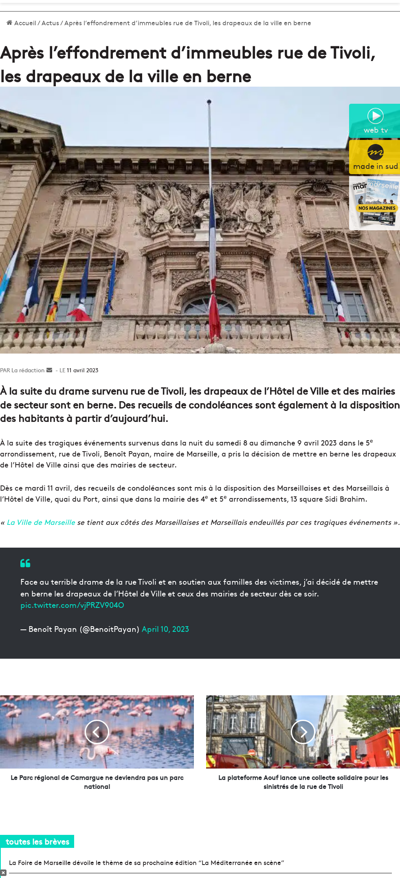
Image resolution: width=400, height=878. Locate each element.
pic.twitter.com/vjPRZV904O (72, 604)
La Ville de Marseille (39, 522)
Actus (50, 22)
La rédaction (28, 370)
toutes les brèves (37, 841)
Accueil (21, 22)
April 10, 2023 (165, 628)
